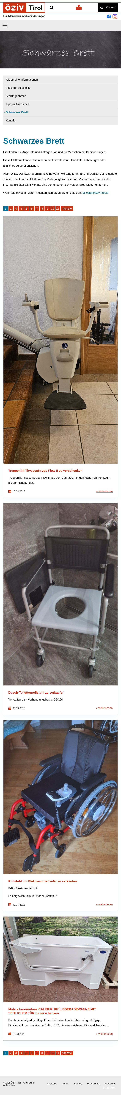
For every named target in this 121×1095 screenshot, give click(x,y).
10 (52, 208)
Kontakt (65, 1083)
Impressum (109, 1083)
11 (57, 208)
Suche (51, 7)
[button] (5, 25)
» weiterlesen (104, 491)
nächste (67, 208)
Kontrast (110, 7)
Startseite (52, 1083)
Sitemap (78, 1083)
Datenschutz (93, 1083)
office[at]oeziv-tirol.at (95, 192)
